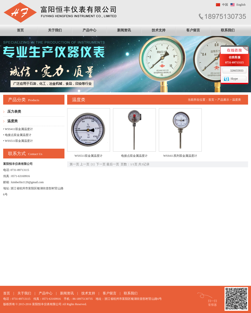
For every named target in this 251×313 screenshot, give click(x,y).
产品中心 (89, 30)
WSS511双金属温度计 (88, 155)
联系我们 (228, 30)
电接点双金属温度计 (134, 155)
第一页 (74, 164)
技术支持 (158, 30)
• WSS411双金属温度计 (18, 129)
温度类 (12, 121)
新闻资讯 (124, 30)
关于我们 (55, 30)
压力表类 (14, 111)
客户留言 (193, 30)
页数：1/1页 (129, 164)
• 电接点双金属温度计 (17, 135)
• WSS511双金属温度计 (18, 141)
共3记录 (144, 164)
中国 (225, 4)
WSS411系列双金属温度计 (180, 155)
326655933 (236, 70)
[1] (93, 164)
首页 (20, 30)
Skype (234, 78)
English (241, 4)
